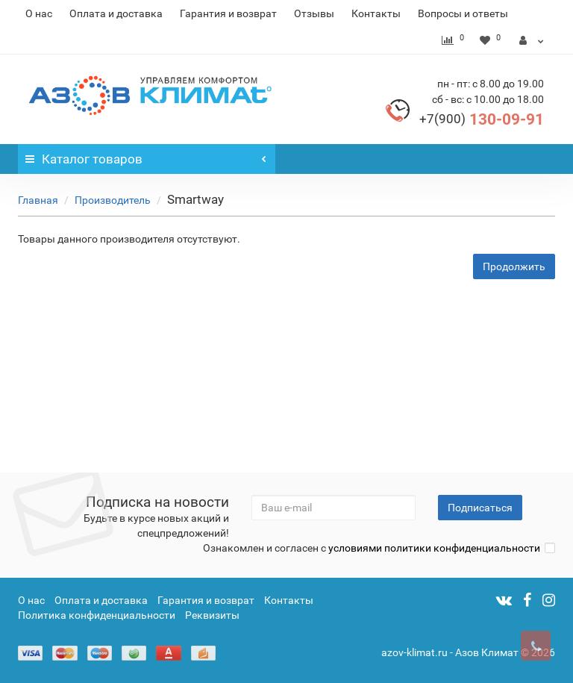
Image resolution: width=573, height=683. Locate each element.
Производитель (113, 200)
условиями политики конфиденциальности (434, 548)
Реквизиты (212, 615)
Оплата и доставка (116, 13)
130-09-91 (481, 119)
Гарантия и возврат (228, 13)
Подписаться (480, 508)
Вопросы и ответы (463, 13)
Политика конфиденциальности (96, 615)
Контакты (376, 13)
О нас (38, 13)
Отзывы (314, 13)
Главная (38, 200)
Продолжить (514, 266)
